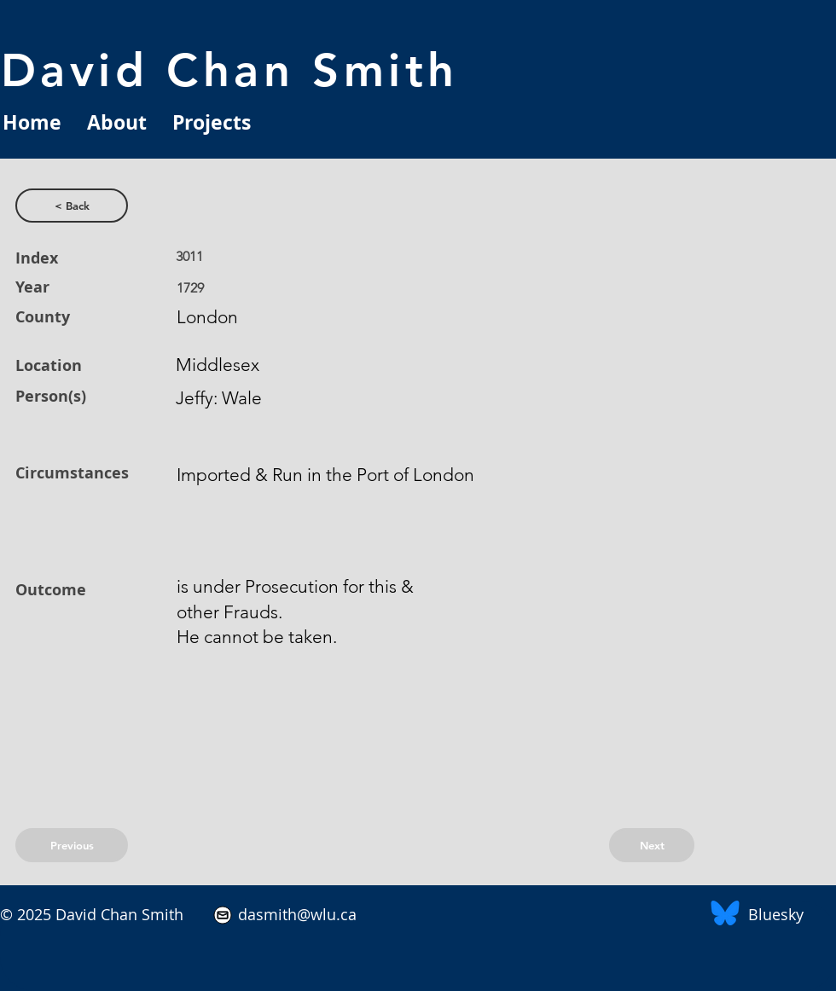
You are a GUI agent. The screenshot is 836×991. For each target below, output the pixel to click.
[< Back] (71, 205)
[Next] (651, 845)
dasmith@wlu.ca (295, 914)
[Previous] (71, 845)
